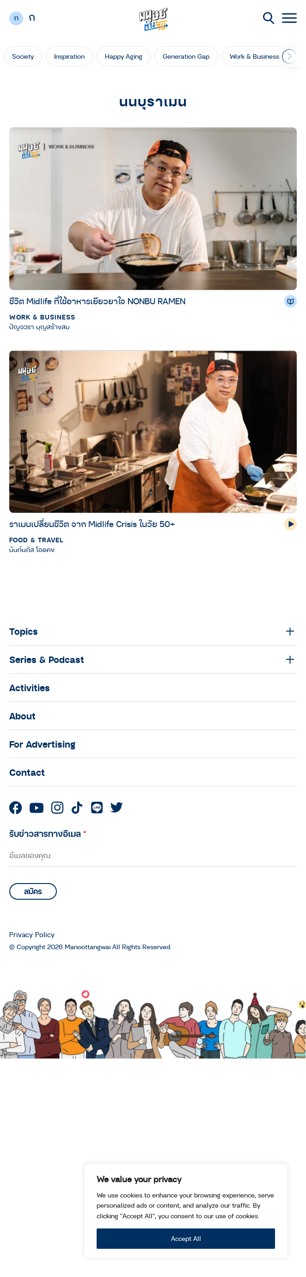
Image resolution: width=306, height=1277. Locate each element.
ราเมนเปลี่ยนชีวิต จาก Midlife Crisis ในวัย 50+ (92, 524)
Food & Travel (36, 540)
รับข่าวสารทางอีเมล (47, 833)
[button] (289, 56)
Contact (27, 772)
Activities (29, 687)
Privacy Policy (32, 934)
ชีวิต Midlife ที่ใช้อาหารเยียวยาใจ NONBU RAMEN (97, 301)
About (22, 716)
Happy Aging (123, 56)
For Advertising (42, 744)
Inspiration (69, 56)
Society (23, 56)
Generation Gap (186, 56)
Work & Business (254, 56)
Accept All (186, 1238)
